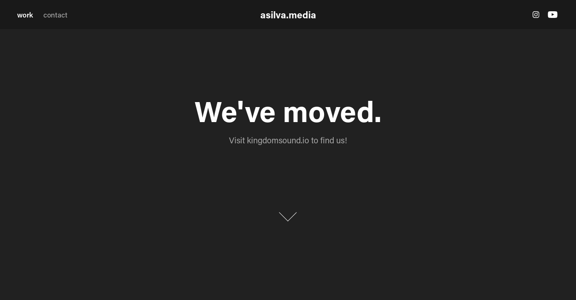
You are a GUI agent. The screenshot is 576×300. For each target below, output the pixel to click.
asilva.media (288, 14)
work (25, 14)
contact (55, 14)
